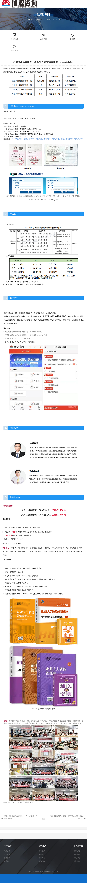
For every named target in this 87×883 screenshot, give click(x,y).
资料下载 (77, 861)
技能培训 (39, 19)
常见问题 (77, 858)
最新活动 (42, 854)
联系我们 (7, 861)
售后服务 (77, 854)
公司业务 (7, 854)
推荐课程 (42, 858)
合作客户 (7, 858)
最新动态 (77, 851)
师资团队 (42, 861)
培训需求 (42, 851)
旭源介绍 (7, 851)
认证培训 (48, 19)
